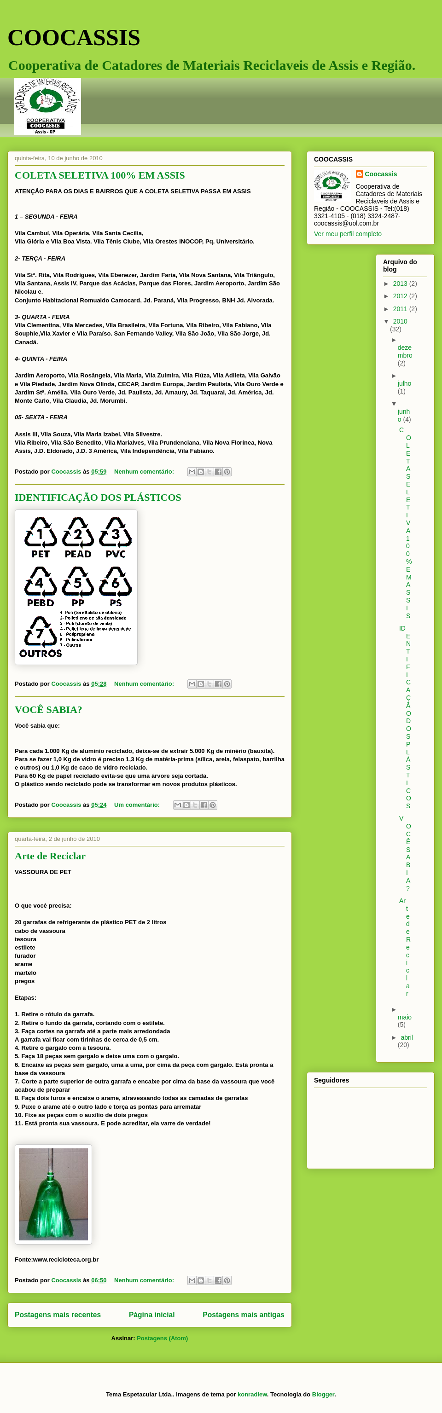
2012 (401, 296)
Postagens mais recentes (58, 1315)
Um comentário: (138, 804)
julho (405, 383)
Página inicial (152, 1315)
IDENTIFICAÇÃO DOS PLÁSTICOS (98, 497)
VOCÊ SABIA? (48, 709)
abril (407, 1037)
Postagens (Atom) (162, 1338)
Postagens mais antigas (244, 1315)
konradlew (252, 1394)
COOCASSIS (73, 37)
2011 (401, 309)
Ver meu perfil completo (348, 233)
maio (405, 1017)
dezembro (405, 351)
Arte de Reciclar (50, 856)
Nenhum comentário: (145, 471)
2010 (400, 321)
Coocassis (381, 174)
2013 (401, 283)
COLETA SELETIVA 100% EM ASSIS (100, 175)
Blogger (323, 1394)
